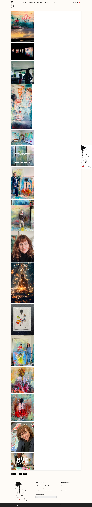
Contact (53, 2)
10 (20, 474)
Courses (46, 2)
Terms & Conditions (68, 488)
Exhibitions (30, 2)
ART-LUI (22, 2)
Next (24, 474)
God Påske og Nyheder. (42, 488)
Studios (39, 2)
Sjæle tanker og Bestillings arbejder (46, 486)
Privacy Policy (66, 486)
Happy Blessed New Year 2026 (44, 490)
